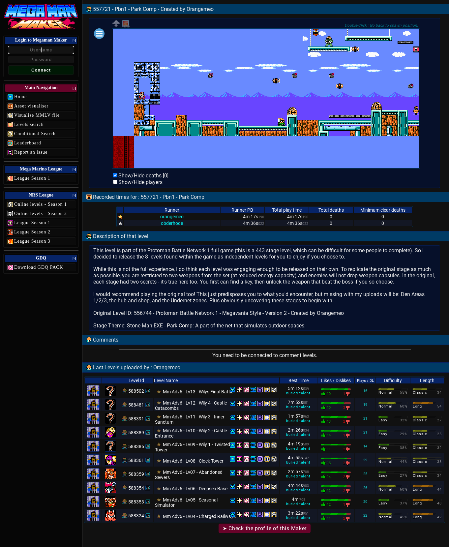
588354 (136, 488)
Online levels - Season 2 (40, 213)
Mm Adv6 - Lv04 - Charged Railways (199, 516)
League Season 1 (32, 178)
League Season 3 (32, 241)
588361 (136, 460)
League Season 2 (32, 231)
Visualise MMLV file (37, 115)
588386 (136, 446)
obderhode (172, 223)
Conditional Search (35, 133)
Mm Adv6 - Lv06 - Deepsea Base (195, 488)
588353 (136, 501)
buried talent (298, 393)
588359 (136, 474)
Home (20, 96)
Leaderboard (27, 142)
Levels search (29, 124)
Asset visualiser (31, 106)
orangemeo (172, 216)
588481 (136, 405)
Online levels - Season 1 (40, 204)
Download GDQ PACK (38, 267)
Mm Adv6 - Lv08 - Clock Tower (193, 461)
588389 (136, 432)
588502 (136, 391)
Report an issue (30, 152)
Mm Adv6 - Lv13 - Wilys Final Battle (198, 391)
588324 (136, 515)
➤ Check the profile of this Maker (265, 528)
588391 (136, 418)
